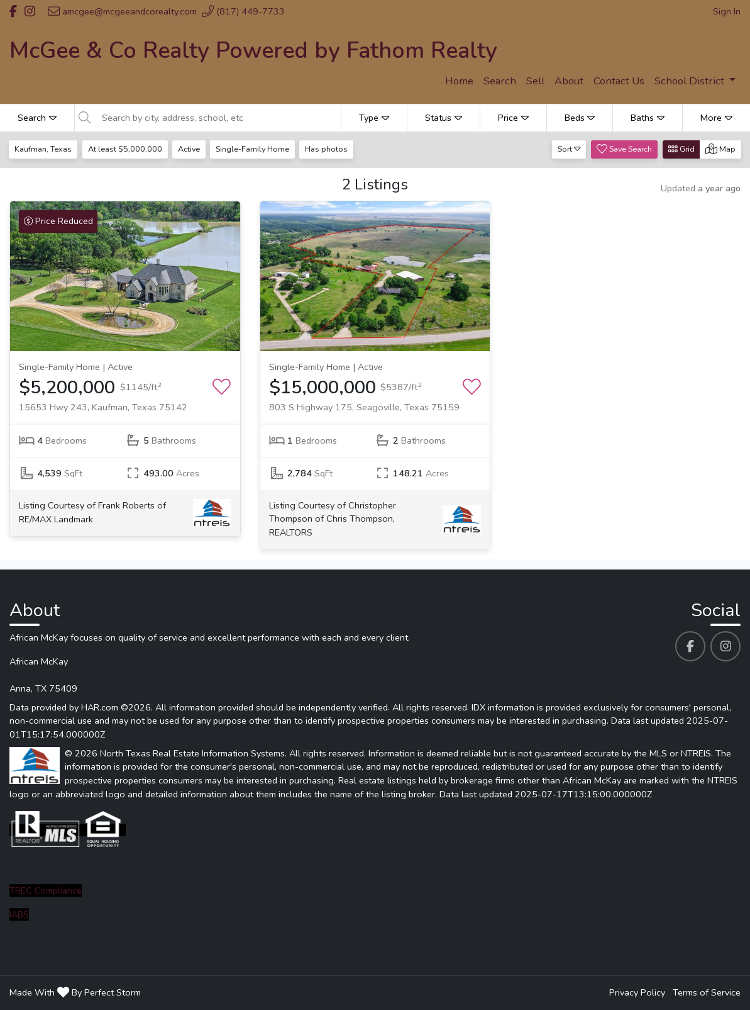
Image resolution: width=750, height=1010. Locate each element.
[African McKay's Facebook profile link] (690, 646)
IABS (19, 914)
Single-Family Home (254, 148)
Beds (580, 117)
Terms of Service (707, 992)
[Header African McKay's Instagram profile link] (30, 11)
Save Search (624, 148)
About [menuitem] (568, 81)
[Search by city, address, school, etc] (217, 118)
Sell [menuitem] (535, 81)
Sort (569, 148)
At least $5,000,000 (126, 148)
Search (37, 117)
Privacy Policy (637, 992)
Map (720, 148)
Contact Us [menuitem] (618, 81)
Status (443, 117)
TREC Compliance (45, 890)
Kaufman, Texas (43, 148)
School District (690, 81)
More (716, 117)
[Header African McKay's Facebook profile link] (13, 11)
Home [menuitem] (459, 81)
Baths (648, 117)
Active (190, 148)
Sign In (727, 11)
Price (513, 117)
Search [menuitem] (499, 81)
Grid (681, 148)
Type (374, 117)
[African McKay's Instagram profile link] (725, 646)
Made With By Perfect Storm (75, 992)
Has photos (329, 148)
